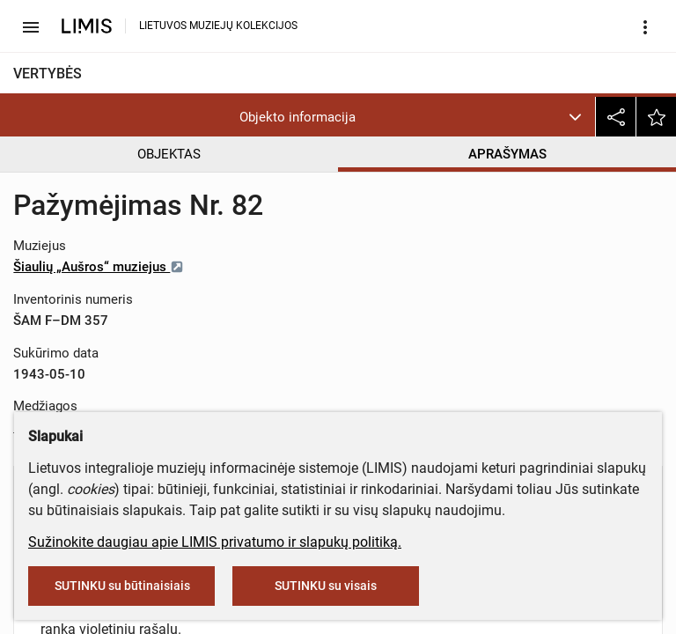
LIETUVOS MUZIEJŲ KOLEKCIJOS (218, 25)
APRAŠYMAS (507, 154)
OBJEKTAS (169, 154)
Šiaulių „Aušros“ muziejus (98, 267)
